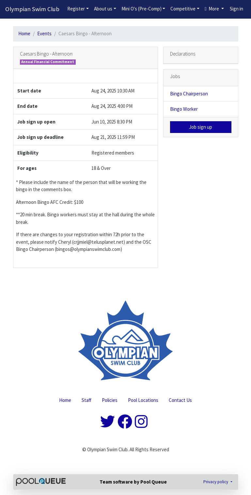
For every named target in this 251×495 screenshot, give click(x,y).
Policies (110, 400)
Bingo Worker (184, 109)
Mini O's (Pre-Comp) (141, 9)
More (212, 9)
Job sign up (200, 127)
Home (24, 33)
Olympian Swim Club (32, 9)
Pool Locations (143, 400)
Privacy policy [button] (216, 482)
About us (103, 9)
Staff (86, 400)
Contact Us (180, 400)
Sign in (236, 9)
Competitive (183, 9)
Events (44, 33)
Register (76, 9)
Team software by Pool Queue (133, 482)
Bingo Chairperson (189, 94)
